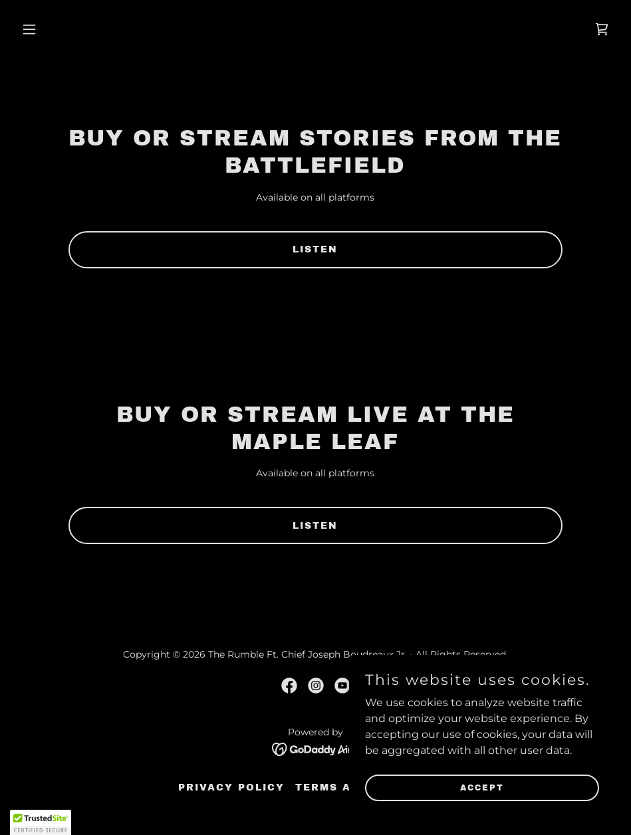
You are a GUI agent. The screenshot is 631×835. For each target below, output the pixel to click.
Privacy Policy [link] (231, 787)
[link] (601, 29)
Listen (315, 249)
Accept (482, 787)
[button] (61, 29)
